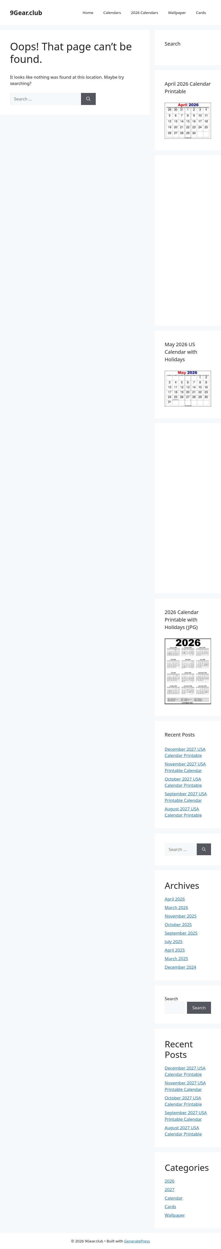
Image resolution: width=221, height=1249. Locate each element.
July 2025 (174, 941)
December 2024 (180, 967)
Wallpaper (177, 12)
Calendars (112, 12)
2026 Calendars (144, 12)
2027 (169, 1189)
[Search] (88, 99)
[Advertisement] (188, 240)
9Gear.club (26, 12)
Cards (201, 12)
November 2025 (180, 916)
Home (88, 12)
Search (171, 999)
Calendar (174, 1198)
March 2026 (176, 907)
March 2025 (176, 958)
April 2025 (175, 950)
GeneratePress (137, 1240)
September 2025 (181, 933)
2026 (169, 1181)
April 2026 (175, 899)
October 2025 (178, 924)
